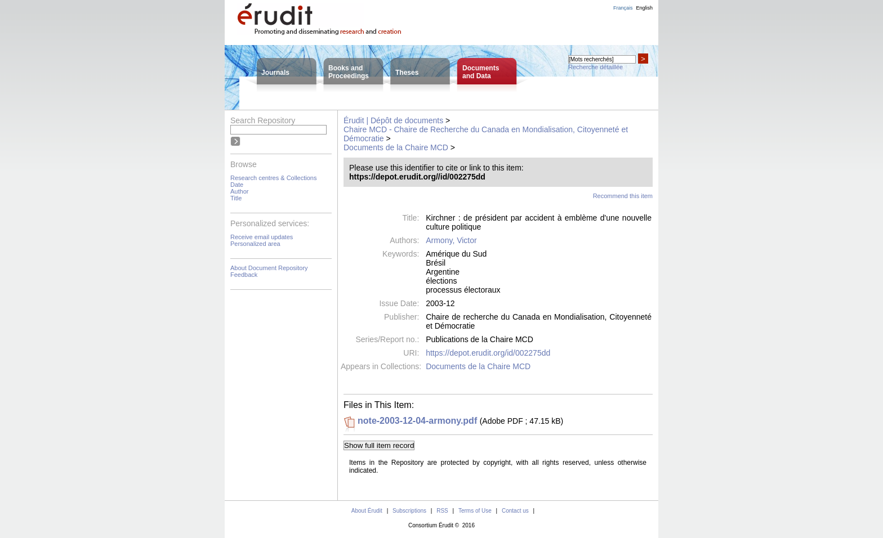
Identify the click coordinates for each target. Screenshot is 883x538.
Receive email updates (261, 237)
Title (236, 198)
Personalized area (255, 243)
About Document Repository (269, 267)
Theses (406, 73)
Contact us (515, 511)
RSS (442, 511)
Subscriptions (409, 511)
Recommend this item (623, 195)
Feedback (243, 274)
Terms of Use (475, 511)
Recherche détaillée (595, 67)
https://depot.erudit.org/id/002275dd (488, 352)
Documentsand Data (480, 72)
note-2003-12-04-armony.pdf (417, 420)
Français (623, 8)
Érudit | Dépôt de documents (393, 120)
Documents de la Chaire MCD (396, 147)
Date (236, 184)
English (644, 8)
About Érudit (366, 511)
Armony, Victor (451, 240)
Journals (275, 73)
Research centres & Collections (273, 177)
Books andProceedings (348, 72)
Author (239, 191)
